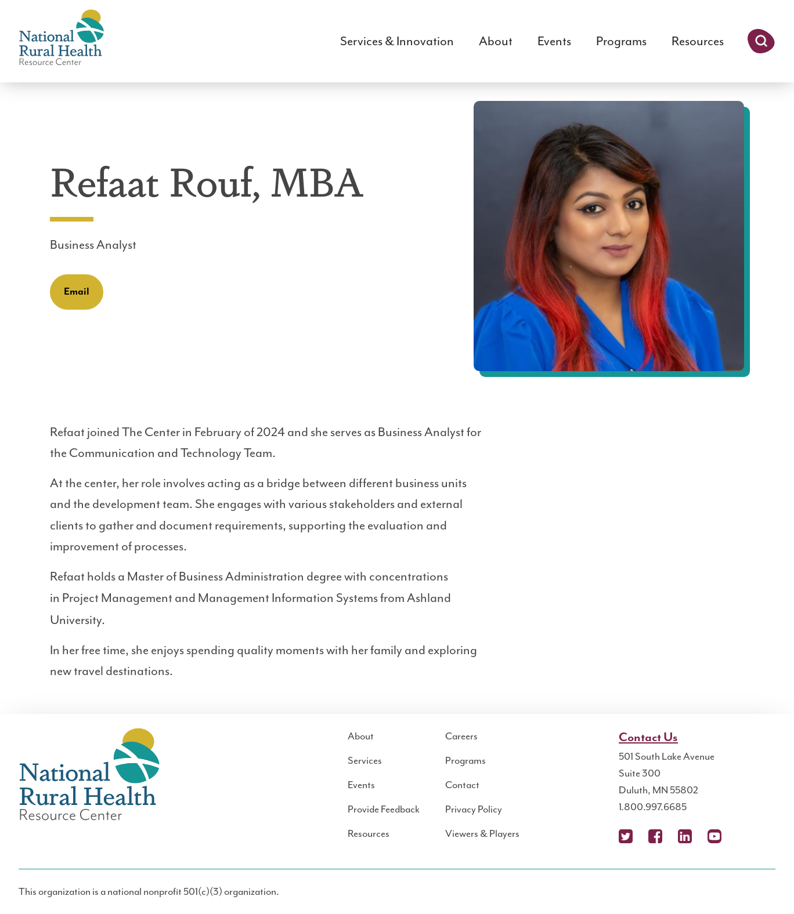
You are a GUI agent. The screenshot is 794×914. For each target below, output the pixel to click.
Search (761, 41)
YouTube (714, 836)
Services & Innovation (397, 41)
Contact (462, 784)
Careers (461, 736)
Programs (621, 41)
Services (365, 760)
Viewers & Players (482, 833)
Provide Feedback (384, 809)
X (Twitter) (626, 836)
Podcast (744, 836)
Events (554, 41)
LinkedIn (685, 836)
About (496, 41)
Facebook (655, 836)
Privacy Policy (473, 809)
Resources (698, 41)
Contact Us (648, 738)
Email (76, 292)
